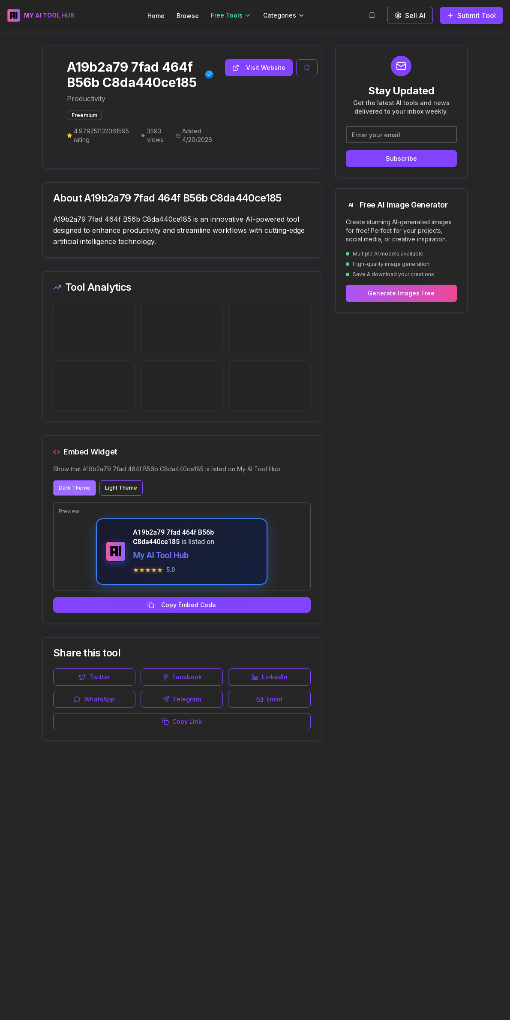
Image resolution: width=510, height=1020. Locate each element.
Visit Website (258, 67)
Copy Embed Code (181, 604)
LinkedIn (270, 676)
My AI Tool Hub (160, 555)
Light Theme (121, 487)
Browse (188, 15)
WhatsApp (94, 699)
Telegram (181, 699)
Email (269, 699)
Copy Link (182, 721)
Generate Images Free (401, 293)
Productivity (86, 98)
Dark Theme (74, 487)
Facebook (182, 676)
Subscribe (401, 158)
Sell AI (410, 15)
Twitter (94, 676)
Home (156, 15)
